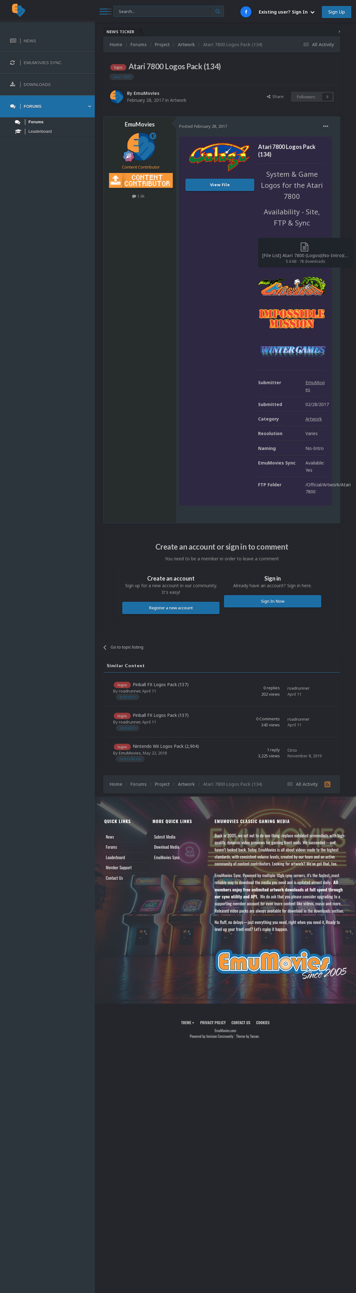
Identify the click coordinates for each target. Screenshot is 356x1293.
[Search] (169, 11)
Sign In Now (272, 601)
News (110, 837)
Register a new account (171, 608)
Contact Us (114, 878)
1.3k (138, 196)
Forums (111, 847)
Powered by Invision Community (211, 1036)
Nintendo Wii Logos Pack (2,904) (166, 746)
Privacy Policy (213, 1022)
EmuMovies (147, 93)
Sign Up (336, 12)
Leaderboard (115, 857)
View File (220, 185)
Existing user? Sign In (287, 12)
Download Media (166, 847)
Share (275, 96)
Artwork (178, 100)
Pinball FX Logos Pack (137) (161, 684)
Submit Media (165, 837)
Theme (187, 1022)
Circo (292, 750)
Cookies (263, 1022)
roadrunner (129, 691)
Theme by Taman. (247, 1036)
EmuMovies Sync (167, 857)
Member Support (119, 867)
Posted (203, 126)
